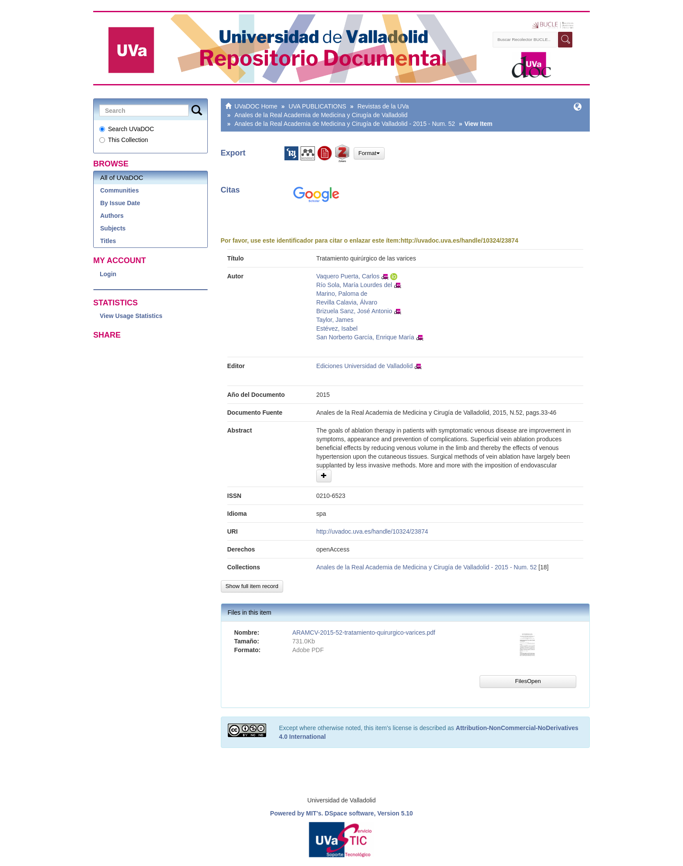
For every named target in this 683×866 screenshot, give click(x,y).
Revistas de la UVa (383, 106)
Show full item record (252, 586)
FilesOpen (528, 681)
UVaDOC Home (255, 106)
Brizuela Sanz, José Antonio (354, 311)
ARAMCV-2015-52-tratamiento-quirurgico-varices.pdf (363, 632)
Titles (108, 240)
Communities (119, 190)
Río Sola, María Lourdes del (354, 284)
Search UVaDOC (126, 128)
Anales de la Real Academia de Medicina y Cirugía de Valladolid (320, 115)
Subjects (112, 228)
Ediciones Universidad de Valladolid (364, 365)
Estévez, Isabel (337, 328)
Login (108, 274)
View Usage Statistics (131, 315)
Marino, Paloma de (342, 293)
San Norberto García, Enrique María (365, 337)
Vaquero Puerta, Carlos (347, 276)
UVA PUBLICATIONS (317, 106)
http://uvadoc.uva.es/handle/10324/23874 (459, 240)
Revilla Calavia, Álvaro (346, 302)
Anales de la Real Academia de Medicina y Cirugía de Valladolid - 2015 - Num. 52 (344, 123)
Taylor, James (335, 319)
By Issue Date (120, 203)
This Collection (123, 139)
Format (369, 153)
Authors (112, 215)
